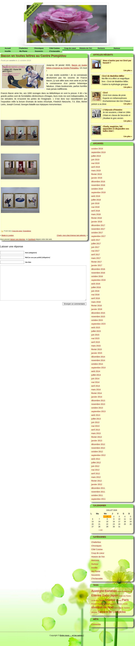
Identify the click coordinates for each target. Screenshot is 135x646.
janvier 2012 (96, 484)
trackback (31, 239)
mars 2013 (96, 433)
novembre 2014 (98, 360)
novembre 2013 (98, 404)
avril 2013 (95, 430)
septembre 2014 (98, 368)
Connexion (96, 624)
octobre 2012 (97, 451)
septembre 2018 (98, 192)
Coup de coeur (70, 48)
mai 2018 (95, 207)
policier (113, 604)
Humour (117, 48)
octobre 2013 (97, 408)
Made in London (8, 235)
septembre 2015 (98, 324)
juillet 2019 (96, 156)
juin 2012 (95, 466)
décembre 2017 (98, 225)
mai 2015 (95, 338)
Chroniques (39, 48)
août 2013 (95, 415)
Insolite (8, 51)
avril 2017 (95, 254)
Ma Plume (23, 51)
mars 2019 (96, 170)
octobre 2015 (97, 320)
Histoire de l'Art (86, 48)
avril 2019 (95, 167)
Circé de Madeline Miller (113, 76)
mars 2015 (96, 346)
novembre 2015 (98, 316)
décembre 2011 (98, 488)
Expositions (27, 231)
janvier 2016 (96, 309)
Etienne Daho (100, 595)
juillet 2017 (96, 243)
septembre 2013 (98, 411)
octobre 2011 (97, 495)
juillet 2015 (96, 331)
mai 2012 (95, 470)
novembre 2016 (98, 273)
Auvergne (97, 591)
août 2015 (95, 327)
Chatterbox (23, 48)
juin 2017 (95, 247)
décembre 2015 (98, 313)
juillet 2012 (96, 462)
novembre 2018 (98, 185)
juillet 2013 (96, 419)
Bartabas (111, 591)
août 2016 (95, 284)
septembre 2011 (98, 499)
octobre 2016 (97, 276)
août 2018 (95, 196)
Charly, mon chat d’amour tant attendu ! (71, 235)
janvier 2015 (96, 353)
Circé (105, 93)
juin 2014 (95, 378)
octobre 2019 (97, 149)
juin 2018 (95, 203)
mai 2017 (95, 251)
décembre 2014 (98, 357)
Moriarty (118, 600)
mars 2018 (96, 214)
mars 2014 (96, 389)
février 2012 (96, 481)
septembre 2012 (98, 455)
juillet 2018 (96, 200)
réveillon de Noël (102, 607)
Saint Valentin (118, 608)
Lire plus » (127, 70)
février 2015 (96, 349)
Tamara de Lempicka (112, 612)
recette (125, 604)
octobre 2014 (97, 364)
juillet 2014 (96, 375)
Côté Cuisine (54, 48)
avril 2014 (95, 386)
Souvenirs (39, 51)
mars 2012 (96, 477)
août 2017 (95, 240)
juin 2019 (95, 159)
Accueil (8, 48)
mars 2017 (96, 258)
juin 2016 (95, 291)
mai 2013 (95, 426)
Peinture (94, 604)
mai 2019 (95, 163)
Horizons (101, 48)
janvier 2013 (96, 441)
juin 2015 (95, 335)
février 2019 (96, 174)
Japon (114, 595)
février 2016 (96, 305)
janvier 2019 (96, 178)
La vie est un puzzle (98, 600)
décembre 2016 (98, 269)
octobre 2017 (97, 232)
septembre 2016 (98, 280)
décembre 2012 (98, 444)
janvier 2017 (96, 265)
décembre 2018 (98, 181)
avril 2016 (95, 298)
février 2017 (96, 262)
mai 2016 (95, 295)
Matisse (110, 600)
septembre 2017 (98, 236)
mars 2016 (96, 302)
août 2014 (95, 371)
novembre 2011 (98, 492)
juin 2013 (95, 422)
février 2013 (96, 437)
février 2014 (96, 393)
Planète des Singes (103, 604)
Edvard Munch (127, 591)
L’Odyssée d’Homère (112, 110)
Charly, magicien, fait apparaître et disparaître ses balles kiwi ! (116, 128)
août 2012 (95, 459)
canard (119, 591)
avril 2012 (95, 473)
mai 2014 (95, 382)
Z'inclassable (54, 51)
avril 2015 (95, 342)
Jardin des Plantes (125, 596)
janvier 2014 (96, 397)
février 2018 (96, 218)
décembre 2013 (98, 400)
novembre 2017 (98, 229)
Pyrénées (119, 604)
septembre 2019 (98, 152)
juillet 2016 (96, 287)
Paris (125, 600)
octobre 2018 (97, 189)
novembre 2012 (98, 448)
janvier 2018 (96, 222)
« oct (100, 530)
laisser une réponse (17, 239)
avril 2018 (95, 211)
